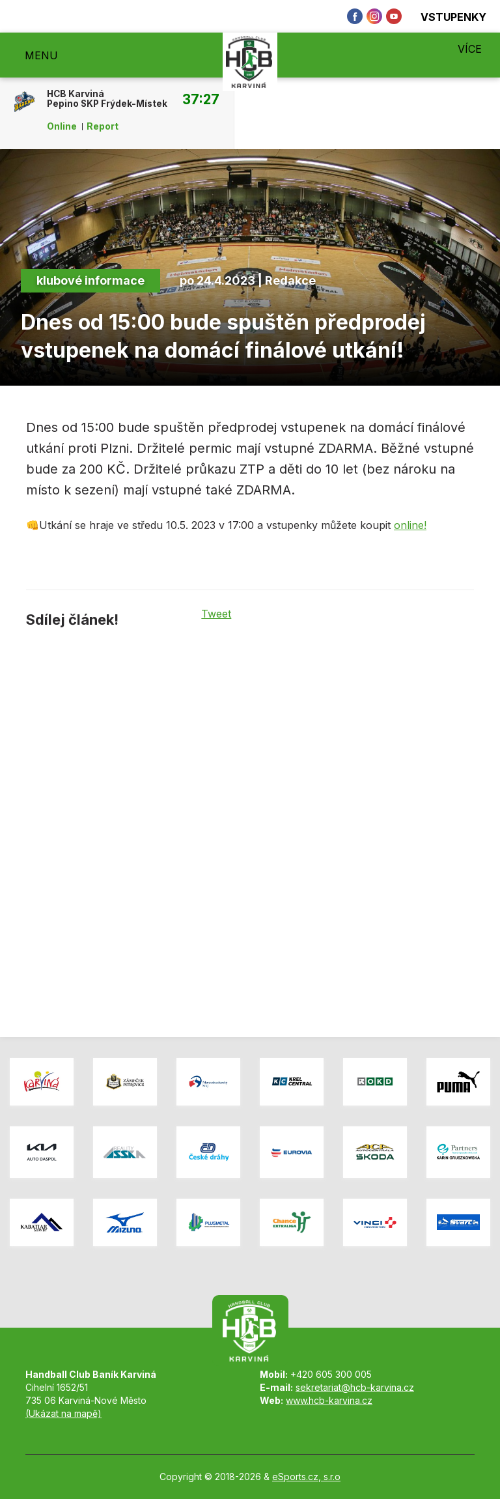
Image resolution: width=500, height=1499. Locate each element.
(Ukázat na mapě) (63, 1413)
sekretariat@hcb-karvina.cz (355, 1387)
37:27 (200, 99)
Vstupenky (446, 16)
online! (410, 525)
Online (62, 126)
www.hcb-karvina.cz (329, 1400)
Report (102, 126)
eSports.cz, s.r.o (306, 1476)
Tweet (216, 613)
